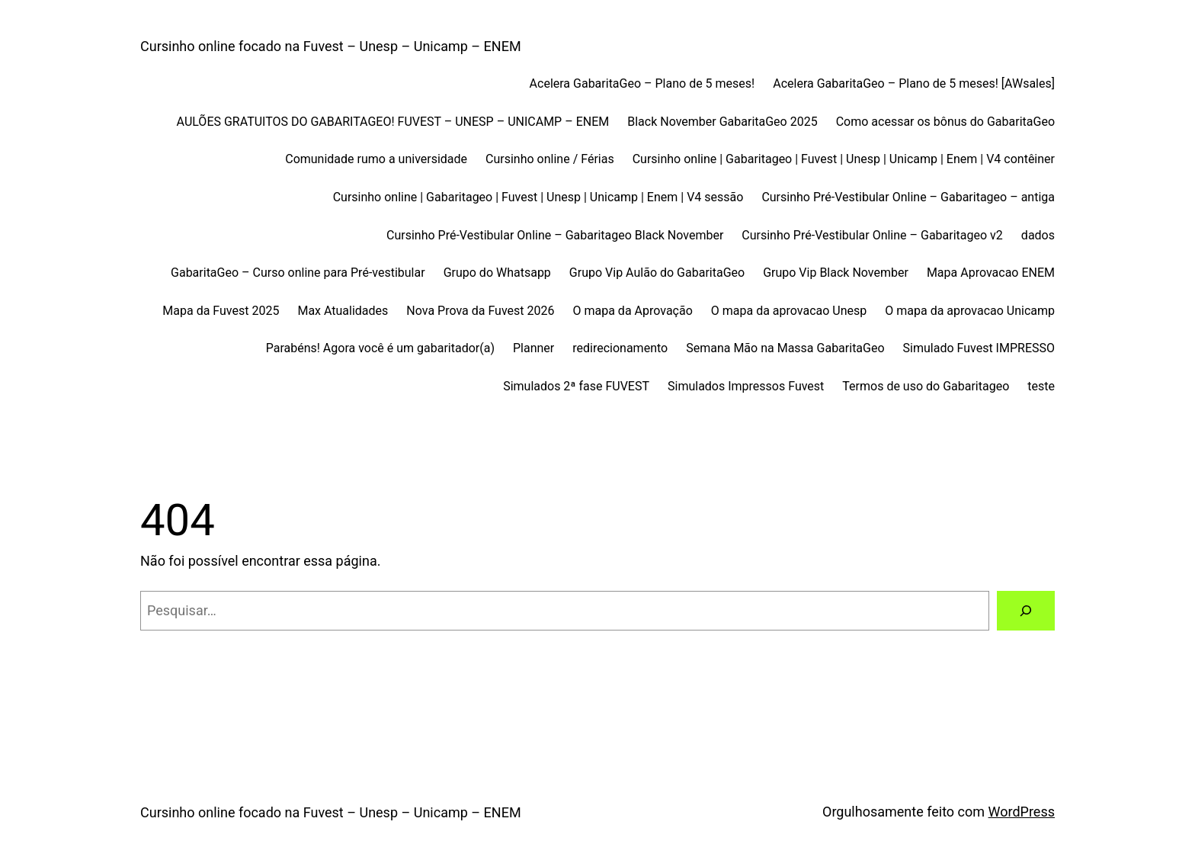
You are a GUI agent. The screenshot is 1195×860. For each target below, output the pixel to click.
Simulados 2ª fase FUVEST (576, 386)
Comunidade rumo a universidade (376, 159)
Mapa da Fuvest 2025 (220, 310)
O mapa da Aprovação (633, 310)
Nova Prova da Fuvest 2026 (480, 310)
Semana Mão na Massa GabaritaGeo (785, 348)
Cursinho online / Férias (549, 159)
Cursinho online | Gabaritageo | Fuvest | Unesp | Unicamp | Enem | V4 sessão (538, 197)
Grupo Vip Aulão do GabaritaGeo (657, 272)
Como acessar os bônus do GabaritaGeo (945, 121)
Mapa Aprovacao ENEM (991, 272)
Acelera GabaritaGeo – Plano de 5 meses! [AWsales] (914, 83)
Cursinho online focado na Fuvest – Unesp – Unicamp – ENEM (330, 46)
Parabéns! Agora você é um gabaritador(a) (380, 348)
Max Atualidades (342, 310)
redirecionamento (620, 348)
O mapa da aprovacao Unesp (789, 310)
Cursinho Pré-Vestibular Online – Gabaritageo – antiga (908, 197)
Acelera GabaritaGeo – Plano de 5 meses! (642, 83)
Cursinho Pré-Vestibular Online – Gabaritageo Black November (554, 235)
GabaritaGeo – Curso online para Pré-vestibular (298, 272)
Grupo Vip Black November (835, 272)
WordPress (1021, 812)
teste (1041, 386)
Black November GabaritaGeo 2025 (722, 121)
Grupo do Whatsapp (497, 272)
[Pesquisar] (1026, 611)
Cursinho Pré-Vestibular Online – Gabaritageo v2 (872, 235)
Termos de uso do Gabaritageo (925, 386)
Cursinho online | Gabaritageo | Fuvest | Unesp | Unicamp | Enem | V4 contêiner (844, 159)
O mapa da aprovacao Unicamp (970, 310)
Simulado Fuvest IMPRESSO (979, 348)
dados (1038, 235)
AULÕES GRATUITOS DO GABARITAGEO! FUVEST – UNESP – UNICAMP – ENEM (393, 121)
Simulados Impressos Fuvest (746, 386)
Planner (533, 348)
